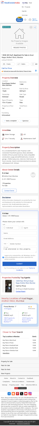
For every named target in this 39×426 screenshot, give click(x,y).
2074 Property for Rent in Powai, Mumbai (27, 320)
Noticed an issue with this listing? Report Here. (16, 71)
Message (6, 247)
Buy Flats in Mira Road (9, 341)
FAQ (22, 385)
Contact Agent (20, 292)
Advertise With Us (31, 385)
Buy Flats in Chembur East (10, 351)
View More (6, 354)
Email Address (9, 238)
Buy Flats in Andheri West (10, 348)
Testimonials (30, 382)
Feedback (30, 379)
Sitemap (4, 385)
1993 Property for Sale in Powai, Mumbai (9, 320)
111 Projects (7, 309)
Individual (9, 228)
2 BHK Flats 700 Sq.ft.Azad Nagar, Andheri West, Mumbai (25, 282)
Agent (26, 228)
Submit (19, 264)
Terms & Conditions (18, 382)
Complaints (6, 382)
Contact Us (21, 379)
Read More (26, 206)
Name (6, 233)
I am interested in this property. (19, 250)
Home (6, 379)
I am (3, 224)
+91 (5, 244)
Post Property (19, 19)
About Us (13, 379)
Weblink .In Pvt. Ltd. (24, 422)
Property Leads (14, 385)
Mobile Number (15, 244)
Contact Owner (9, 190)
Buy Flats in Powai (8, 343)
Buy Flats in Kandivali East (10, 346)
